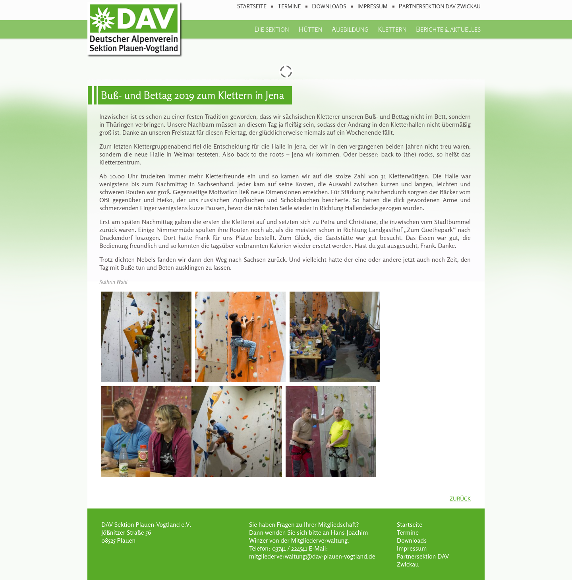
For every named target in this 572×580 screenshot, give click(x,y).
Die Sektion (271, 29)
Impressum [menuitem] (372, 6)
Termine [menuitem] (289, 6)
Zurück (460, 498)
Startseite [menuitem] (252, 6)
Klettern (392, 29)
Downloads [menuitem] (329, 6)
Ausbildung (350, 29)
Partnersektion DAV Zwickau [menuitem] (440, 6)
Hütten (310, 29)
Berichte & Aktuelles (448, 29)
